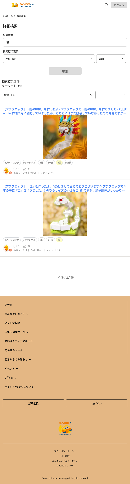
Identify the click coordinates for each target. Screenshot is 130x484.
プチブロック (12, 162)
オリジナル (30, 162)
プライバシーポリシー (65, 451)
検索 (65, 71)
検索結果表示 (10, 51)
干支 (51, 162)
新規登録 (33, 403)
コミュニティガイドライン (65, 460)
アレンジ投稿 (12, 322)
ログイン (119, 5)
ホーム (8, 16)
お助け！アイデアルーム (19, 341)
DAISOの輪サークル (16, 332)
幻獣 (69, 162)
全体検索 (8, 35)
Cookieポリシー (65, 465)
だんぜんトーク (14, 350)
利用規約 (65, 456)
